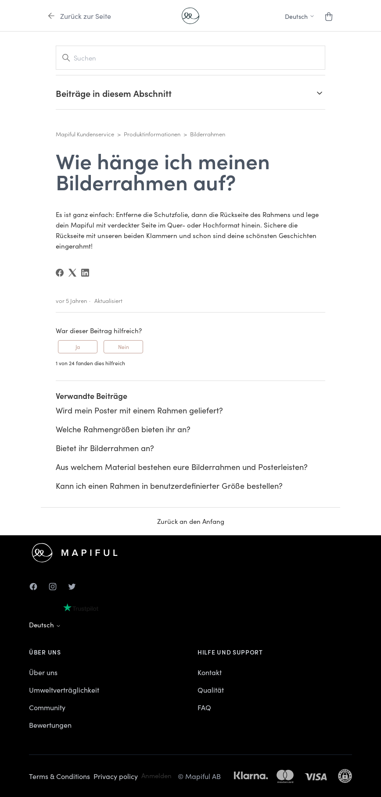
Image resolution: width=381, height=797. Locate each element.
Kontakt (210, 672)
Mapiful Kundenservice (85, 134)
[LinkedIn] (85, 273)
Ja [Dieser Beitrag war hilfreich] (77, 346)
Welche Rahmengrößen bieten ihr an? (123, 428)
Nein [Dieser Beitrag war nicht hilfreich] (123, 346)
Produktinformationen (152, 134)
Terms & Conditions (59, 776)
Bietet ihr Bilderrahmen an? (105, 447)
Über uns (43, 672)
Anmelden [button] (156, 775)
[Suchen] (190, 58)
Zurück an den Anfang (190, 521)
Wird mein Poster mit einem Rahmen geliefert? (139, 410)
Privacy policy (115, 776)
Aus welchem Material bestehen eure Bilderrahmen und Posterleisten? (182, 466)
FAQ (204, 707)
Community (47, 707)
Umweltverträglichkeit (64, 689)
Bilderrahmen (207, 134)
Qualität (211, 689)
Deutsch (45, 624)
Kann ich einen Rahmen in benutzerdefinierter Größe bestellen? (169, 485)
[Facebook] (60, 273)
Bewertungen (50, 724)
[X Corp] (72, 273)
